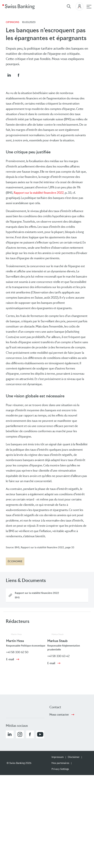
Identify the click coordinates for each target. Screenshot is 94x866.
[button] (9, 75)
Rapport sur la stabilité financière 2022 (39, 193)
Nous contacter (59, 714)
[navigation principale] (89, 6)
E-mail (10, 659)
